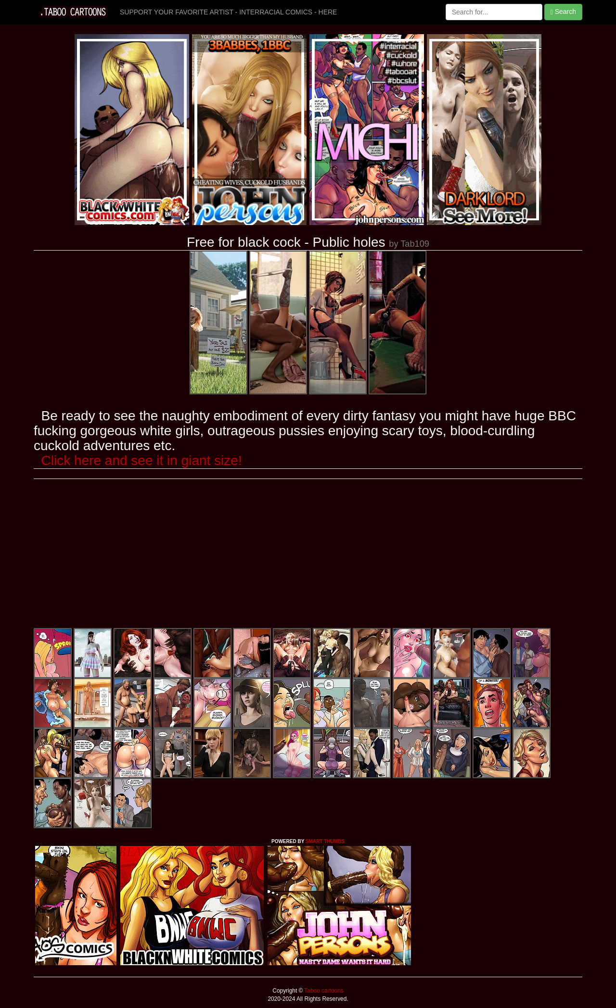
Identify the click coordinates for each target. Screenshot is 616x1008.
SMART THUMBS (325, 841)
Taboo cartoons (323, 990)
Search (563, 12)
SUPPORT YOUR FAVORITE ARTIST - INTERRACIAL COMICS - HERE (228, 12)
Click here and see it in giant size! (141, 460)
